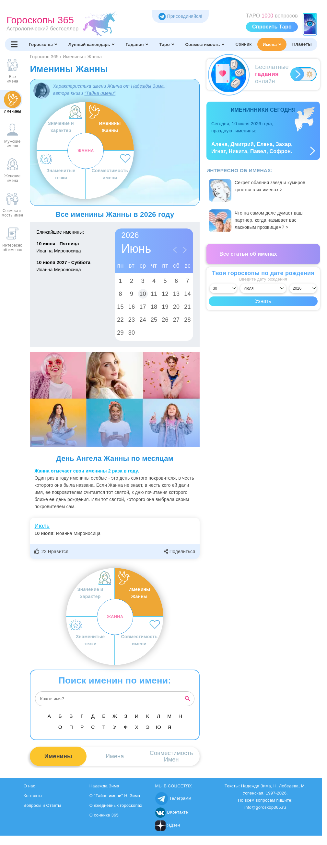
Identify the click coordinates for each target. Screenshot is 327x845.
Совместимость (204, 44)
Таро (166, 44)
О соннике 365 (104, 815)
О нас (29, 786)
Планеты (302, 44)
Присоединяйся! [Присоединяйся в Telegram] (180, 16)
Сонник (243, 44)
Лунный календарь (91, 44)
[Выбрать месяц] (263, 288)
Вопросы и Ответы (42, 805)
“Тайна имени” (99, 93)
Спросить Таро (272, 26)
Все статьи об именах (248, 254)
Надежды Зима (147, 86)
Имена (272, 44)
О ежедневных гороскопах (115, 805)
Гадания (137, 44)
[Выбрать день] (223, 288)
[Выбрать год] (303, 288)
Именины (58, 756)
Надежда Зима (104, 786)
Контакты (33, 795)
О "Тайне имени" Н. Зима (114, 795)
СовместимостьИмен (171, 756)
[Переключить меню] (14, 44)
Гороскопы (43, 44)
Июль (42, 526)
